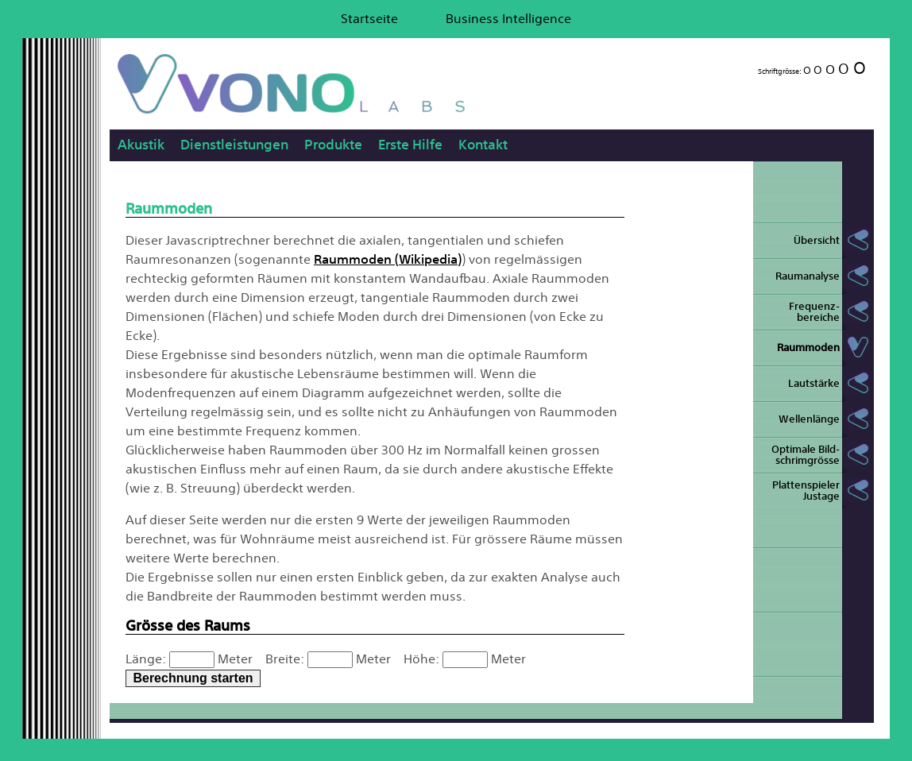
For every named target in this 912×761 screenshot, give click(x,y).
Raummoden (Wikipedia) (388, 259)
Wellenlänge (809, 419)
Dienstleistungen (234, 144)
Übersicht (817, 240)
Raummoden (808, 347)
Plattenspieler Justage (806, 490)
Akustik (141, 144)
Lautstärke (814, 383)
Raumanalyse (807, 276)
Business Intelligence (508, 18)
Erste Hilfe (410, 144)
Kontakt (483, 144)
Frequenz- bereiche (814, 311)
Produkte (333, 144)
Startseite (369, 18)
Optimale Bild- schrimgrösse (805, 454)
